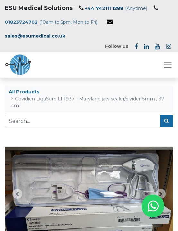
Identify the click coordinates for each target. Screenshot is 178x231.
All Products (24, 92)
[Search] (166, 121)
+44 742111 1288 (104, 8)
